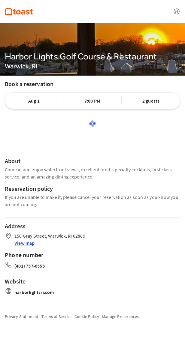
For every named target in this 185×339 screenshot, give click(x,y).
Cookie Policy (86, 316)
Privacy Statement (21, 316)
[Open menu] (176, 11)
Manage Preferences (120, 316)
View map (24, 243)
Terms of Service (56, 316)
